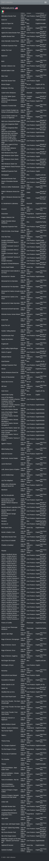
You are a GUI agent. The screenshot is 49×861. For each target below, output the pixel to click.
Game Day (30, 267)
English (38, 16)
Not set (29, 84)
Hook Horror (4, 391)
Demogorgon (5, 175)
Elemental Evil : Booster (8, 276)
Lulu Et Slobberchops (7, 475)
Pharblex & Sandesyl (7, 545)
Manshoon (4, 489)
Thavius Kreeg (5, 741)
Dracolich (4, 209)
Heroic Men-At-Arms (7, 381)
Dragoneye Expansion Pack (9, 226)
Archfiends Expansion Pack (9, 45)
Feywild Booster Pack (7, 335)
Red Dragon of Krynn (7, 665)
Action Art (4, 19)
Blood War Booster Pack (8, 80)
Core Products (31, 16)
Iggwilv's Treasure (6, 443)
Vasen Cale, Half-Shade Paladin (10, 824)
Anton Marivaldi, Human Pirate (10, 41)
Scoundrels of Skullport (8, 680)
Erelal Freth (4, 320)
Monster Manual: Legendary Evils (11, 507)
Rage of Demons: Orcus (8, 650)
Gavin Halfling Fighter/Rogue (9, 348)
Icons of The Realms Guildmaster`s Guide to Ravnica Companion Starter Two (10, 404)
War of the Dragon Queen (8, 836)
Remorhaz (4, 670)
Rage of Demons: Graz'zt (8, 645)
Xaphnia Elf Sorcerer (7, 845)
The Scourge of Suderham (8, 754)
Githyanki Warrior (6, 357)
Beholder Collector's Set (8, 66)
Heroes (3, 369)
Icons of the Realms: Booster (9, 409)
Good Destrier (5, 361)
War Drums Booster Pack (8, 832)
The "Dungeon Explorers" (8, 745)
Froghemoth (4, 344)
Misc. (28, 19)
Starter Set (4, 688)
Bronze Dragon (5, 84)
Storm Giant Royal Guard (8, 696)
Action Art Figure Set (7, 23)
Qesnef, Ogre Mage (7, 634)
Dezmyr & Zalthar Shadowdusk (10, 187)
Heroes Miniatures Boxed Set (9, 372)
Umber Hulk (4, 802)
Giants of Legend (6, 352)
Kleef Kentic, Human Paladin (9, 458)
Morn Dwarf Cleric (6, 527)
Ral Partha (43, 92)
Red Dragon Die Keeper (8, 660)
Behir (2, 61)
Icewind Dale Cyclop (7, 394)
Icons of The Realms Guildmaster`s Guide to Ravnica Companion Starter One (10, 399)
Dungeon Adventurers (7, 240)
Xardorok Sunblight (6, 850)
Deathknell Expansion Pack (9, 171)
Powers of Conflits (6, 622)
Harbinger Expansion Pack (9, 365)
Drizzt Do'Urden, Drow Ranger (10, 231)
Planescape (30, 622)
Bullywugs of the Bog (7, 88)
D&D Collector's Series (30, 28)
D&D (22, 240)
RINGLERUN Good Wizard (9, 675)
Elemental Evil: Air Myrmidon (9, 281)
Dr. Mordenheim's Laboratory (9, 203)
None (22, 728)
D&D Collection (7, 2)
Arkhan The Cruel (6, 50)
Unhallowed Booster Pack (8, 810)
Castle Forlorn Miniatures (8, 92)
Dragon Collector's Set (7, 217)
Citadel (42, 240)
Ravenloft (29, 92)
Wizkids (42, 132)
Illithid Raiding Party (7, 449)
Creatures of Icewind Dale (8, 105)
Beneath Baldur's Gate (7, 70)
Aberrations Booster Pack (8, 16)
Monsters (4, 518)
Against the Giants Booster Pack (10, 32)
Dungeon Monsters (6, 260)
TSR (41, 101)
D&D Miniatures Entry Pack (9, 152)
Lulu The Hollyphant (7, 480)
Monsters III (4, 524)
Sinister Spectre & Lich (7, 684)
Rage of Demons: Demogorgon (10, 639)
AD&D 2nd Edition (23, 92)
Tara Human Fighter (7, 730)
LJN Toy (42, 84)
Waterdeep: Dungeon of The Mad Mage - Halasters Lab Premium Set (10, 840)
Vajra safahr (4, 818)
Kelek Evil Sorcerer (6, 453)
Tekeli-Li (3, 735)
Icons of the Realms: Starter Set (10, 428)
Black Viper (4, 76)
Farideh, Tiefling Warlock (8, 331)
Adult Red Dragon (6, 28)
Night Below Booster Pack (8, 537)
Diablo (28, 192)
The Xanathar (5, 759)
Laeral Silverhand (6, 464)
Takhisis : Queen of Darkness (9, 728)
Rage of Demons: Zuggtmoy (9, 656)
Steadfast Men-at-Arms (8, 692)
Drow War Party (5, 236)
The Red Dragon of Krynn (8, 749)
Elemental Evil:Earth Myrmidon (10, 308)
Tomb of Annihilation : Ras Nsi (10, 779)
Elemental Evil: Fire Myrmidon (10, 286)
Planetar (3, 550)
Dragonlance (30, 213)
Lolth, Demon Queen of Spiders (10, 469)
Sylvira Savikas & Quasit (8, 724)
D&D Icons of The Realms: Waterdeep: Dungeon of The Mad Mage (10, 140)
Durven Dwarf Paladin (7, 267)
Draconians (4, 213)
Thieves (3, 764)
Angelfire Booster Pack (7, 36)
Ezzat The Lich (5, 325)
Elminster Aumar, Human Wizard (10, 314)
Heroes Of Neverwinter (7, 377)
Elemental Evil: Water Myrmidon (10, 303)
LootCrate (43, 175)
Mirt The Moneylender (7, 495)
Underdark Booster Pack (8, 806)
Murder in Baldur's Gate (8, 532)
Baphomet (4, 56)
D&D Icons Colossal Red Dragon (10, 121)
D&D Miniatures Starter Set (9, 164)
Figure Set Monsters (7, 339)
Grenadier (43, 19)
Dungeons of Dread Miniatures (10, 263)
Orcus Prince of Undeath (8, 540)
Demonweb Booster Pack (8, 178)
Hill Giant (4, 386)
